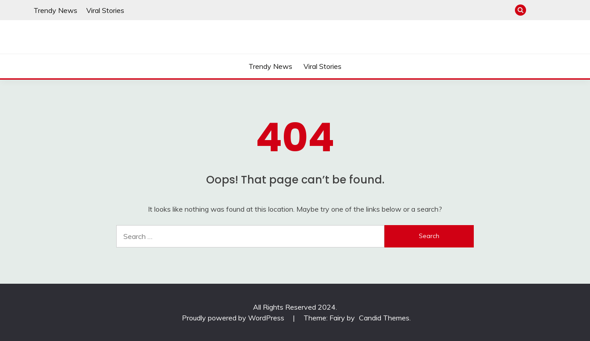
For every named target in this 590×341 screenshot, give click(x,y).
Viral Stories (105, 10)
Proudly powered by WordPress (234, 317)
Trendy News (55, 10)
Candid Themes (384, 317)
